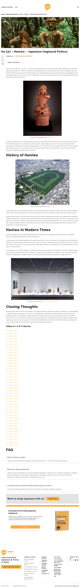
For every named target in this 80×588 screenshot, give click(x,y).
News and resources (12, 14)
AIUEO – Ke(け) (13, 349)
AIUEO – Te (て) (13, 377)
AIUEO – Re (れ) (13, 431)
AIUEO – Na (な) (13, 382)
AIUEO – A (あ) (13, 330)
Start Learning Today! (11, 567)
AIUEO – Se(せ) (13, 363)
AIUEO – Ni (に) (13, 385)
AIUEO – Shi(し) (13, 357)
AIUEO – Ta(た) (13, 368)
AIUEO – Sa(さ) (13, 355)
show (22, 62)
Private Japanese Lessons (30, 569)
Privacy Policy (5, 585)
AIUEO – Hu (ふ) (13, 401)
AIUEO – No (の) (13, 393)
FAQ (55, 576)
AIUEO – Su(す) (13, 360)
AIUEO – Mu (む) (13, 415)
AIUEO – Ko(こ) (13, 352)
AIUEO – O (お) (13, 341)
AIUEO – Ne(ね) (13, 390)
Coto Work (57, 567)
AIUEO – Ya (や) (13, 436)
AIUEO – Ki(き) (13, 344)
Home (3, 14)
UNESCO (52, 206)
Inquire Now (53, 498)
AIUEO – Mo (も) (13, 420)
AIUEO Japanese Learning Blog (24, 56)
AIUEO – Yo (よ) (13, 442)
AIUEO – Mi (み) (13, 412)
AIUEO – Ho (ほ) (13, 407)
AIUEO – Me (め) (13, 417)
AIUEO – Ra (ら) (13, 423)
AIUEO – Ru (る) (13, 428)
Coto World (58, 559)
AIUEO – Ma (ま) (13, 409)
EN (16, 7)
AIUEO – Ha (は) (13, 396)
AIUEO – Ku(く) (13, 347)
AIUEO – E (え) (13, 338)
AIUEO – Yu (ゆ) (13, 439)
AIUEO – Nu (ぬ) (13, 387)
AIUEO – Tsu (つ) (13, 374)
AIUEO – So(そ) (13, 366)
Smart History (51, 137)
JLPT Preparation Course (30, 566)
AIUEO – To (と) (13, 379)
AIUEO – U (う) (13, 336)
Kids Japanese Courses (30, 571)
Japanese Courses (29, 557)
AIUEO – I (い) (13, 333)
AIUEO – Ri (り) (13, 426)
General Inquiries (7, 7)
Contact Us (45, 573)
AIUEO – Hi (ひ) (13, 398)
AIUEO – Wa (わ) (13, 445)
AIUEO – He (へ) (13, 404)
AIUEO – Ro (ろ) (13, 434)
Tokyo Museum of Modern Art (49, 301)
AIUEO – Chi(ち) (13, 371)
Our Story (57, 557)
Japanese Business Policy (19, 585)
